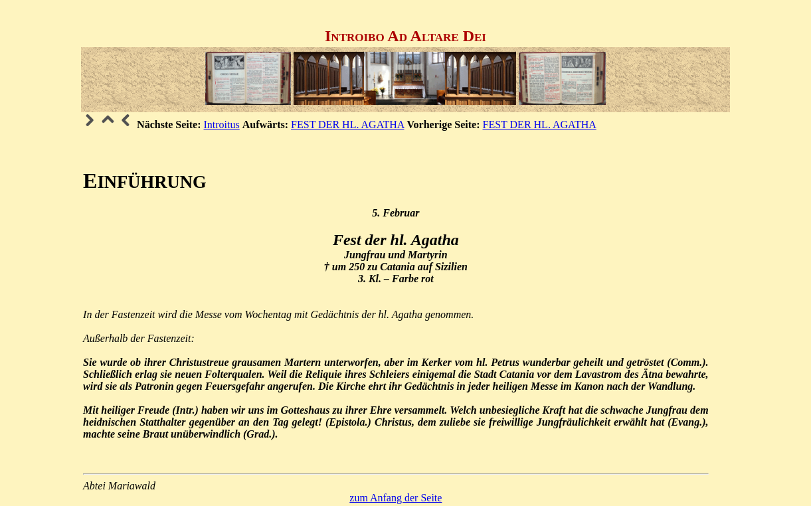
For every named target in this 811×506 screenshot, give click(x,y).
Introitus (222, 124)
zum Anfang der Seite (395, 497)
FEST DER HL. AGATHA (347, 124)
